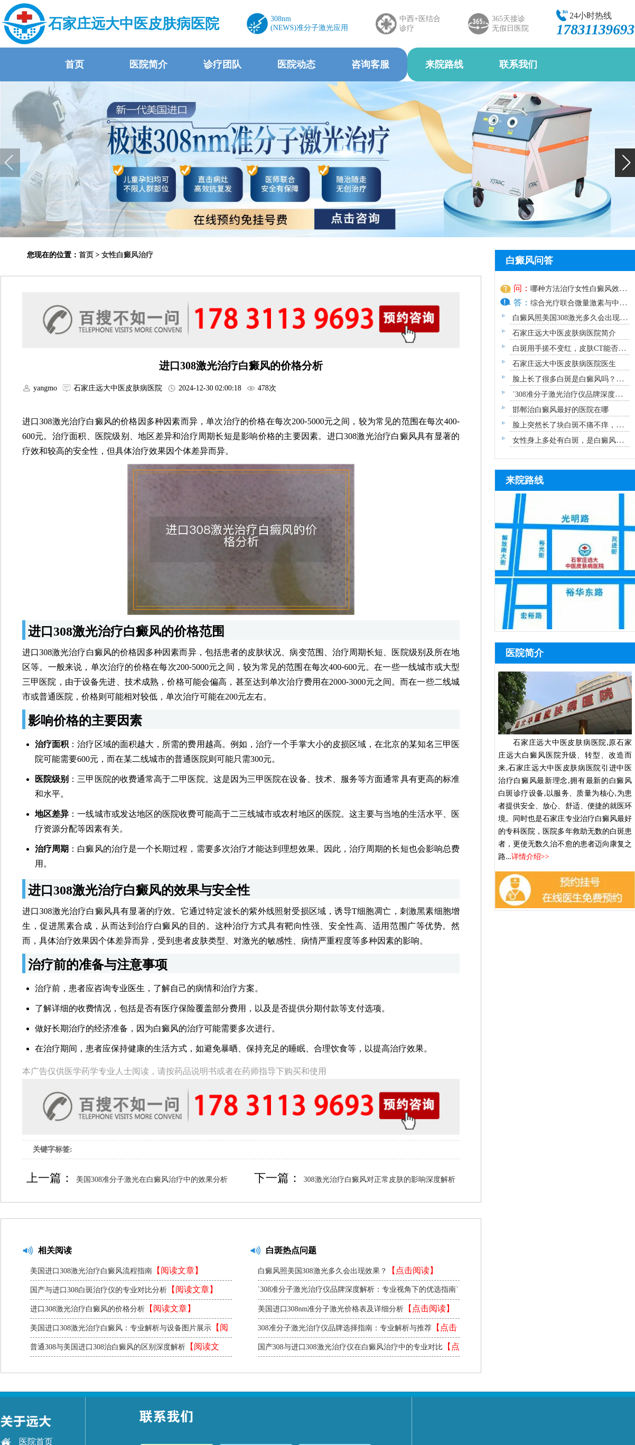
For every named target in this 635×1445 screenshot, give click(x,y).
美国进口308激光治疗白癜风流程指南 (116, 1270)
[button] (625, 162)
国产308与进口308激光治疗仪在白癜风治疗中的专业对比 (359, 1349)
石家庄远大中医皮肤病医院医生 (564, 364)
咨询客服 (370, 64)
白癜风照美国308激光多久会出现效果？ (348, 1270)
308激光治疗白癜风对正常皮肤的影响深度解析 (379, 1179)
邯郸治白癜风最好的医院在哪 (560, 410)
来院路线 (444, 64)
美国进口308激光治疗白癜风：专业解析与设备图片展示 (129, 1330)
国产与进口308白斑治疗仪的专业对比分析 (124, 1289)
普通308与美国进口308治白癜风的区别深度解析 (124, 1349)
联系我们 (518, 64)
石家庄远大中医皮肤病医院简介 (564, 333)
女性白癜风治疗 (127, 255)
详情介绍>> (530, 857)
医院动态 (296, 64)
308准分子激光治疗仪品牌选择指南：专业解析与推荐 (357, 1330)
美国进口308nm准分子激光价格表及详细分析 (356, 1308)
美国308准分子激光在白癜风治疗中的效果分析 (152, 1179)
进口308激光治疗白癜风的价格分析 (112, 1308)
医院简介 (148, 64)
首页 (74, 64)
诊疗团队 (222, 64)
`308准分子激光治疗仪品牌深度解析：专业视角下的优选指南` (358, 1292)
